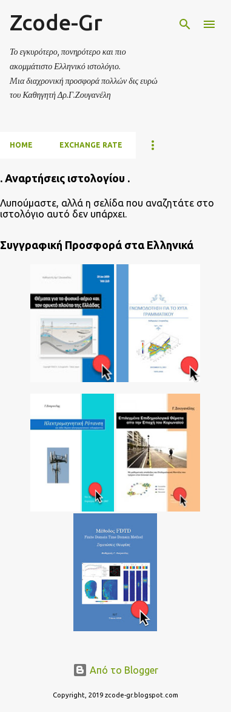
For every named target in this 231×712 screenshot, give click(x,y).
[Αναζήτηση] (185, 24)
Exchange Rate (90, 145)
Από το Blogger (115, 670)
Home (21, 145)
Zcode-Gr (56, 22)
